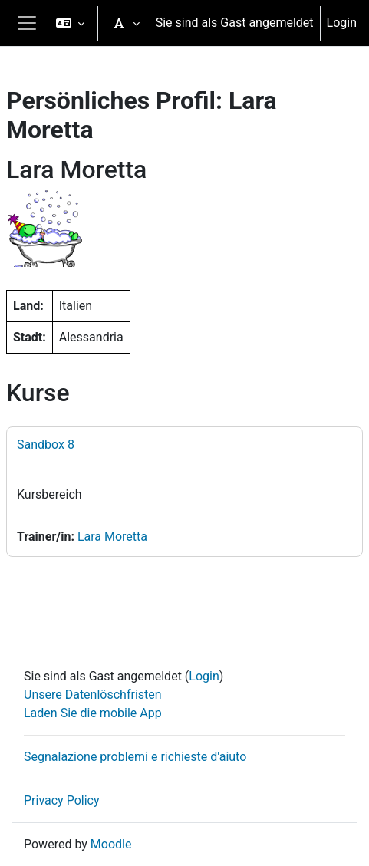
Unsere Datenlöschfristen (93, 694)
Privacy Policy (62, 800)
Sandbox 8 (45, 444)
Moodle (111, 844)
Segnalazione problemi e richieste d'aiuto (135, 756)
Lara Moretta (112, 536)
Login (342, 22)
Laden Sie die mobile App (93, 713)
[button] (70, 23)
